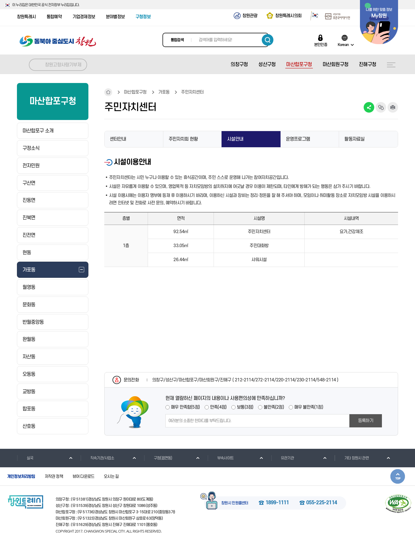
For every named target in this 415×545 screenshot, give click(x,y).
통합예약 (54, 17)
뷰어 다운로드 (83, 476)
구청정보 (143, 17)
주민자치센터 (192, 92)
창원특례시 (26, 17)
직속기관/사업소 (97, 458)
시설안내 (235, 139)
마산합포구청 (135, 92)
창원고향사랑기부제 (63, 64)
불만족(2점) (274, 407)
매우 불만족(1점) (308, 407)
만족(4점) (218, 407)
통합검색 (177, 40)
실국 (25, 458)
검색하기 (267, 40)
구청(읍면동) (158, 458)
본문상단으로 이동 (397, 476)
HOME (108, 92)
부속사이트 (220, 458)
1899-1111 (277, 503)
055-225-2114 (321, 503)
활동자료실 (354, 139)
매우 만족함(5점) (185, 407)
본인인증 (320, 45)
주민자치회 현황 (183, 139)
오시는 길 (111, 476)
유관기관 (282, 458)
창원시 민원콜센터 (234, 503)
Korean (343, 45)
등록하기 (365, 420)
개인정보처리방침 (21, 476)
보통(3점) (245, 407)
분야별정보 (115, 17)
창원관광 (250, 15)
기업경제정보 (84, 17)
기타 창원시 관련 (352, 458)
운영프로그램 (298, 139)
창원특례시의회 (288, 15)
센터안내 (118, 139)
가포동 (164, 92)
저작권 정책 (54, 476)
